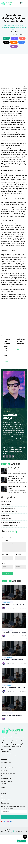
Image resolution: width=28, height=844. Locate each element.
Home (5, 25)
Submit (8, 573)
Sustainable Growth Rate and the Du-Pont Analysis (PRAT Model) (8, 350)
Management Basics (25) (8, 508)
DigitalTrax (13, 832)
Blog (2, 796)
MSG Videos (4, 784)
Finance (10, 25)
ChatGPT (6, 38)
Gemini (21, 42)
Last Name (18, 554)
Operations (4, 765)
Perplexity (14, 38)
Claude (22, 38)
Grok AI (6, 42)
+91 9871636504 (7, 753)
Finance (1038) (5, 505)
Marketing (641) (5, 515)
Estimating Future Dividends (21, 344)
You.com (14, 46)
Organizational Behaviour (8, 773)
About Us (3, 793)
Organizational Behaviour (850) (10, 522)
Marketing (4, 770)
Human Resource (6, 778)
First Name (5, 554)
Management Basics (7, 781)
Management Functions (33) (9, 512)
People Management (7, 768)
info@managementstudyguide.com (12, 755)
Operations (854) (6, 519)
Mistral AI (14, 42)
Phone (17, 563)
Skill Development (6, 762)
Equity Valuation (18, 25)
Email (3, 563)
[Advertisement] (14, 71)
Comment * (5, 540)
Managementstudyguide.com (18, 830)
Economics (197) (6, 501)
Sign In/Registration (6, 799)
